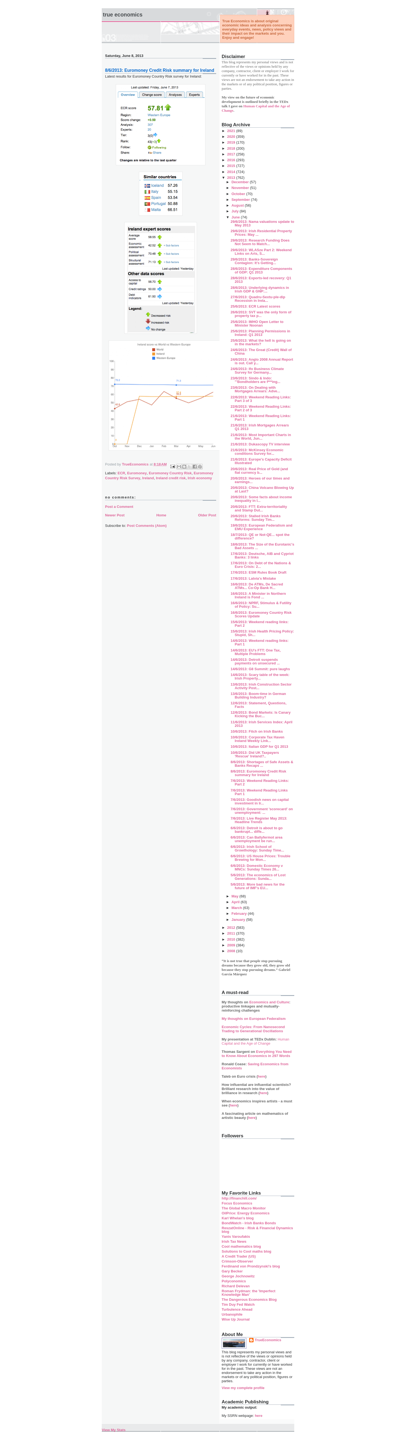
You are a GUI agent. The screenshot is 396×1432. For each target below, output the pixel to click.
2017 (231, 154)
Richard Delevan (236, 1286)
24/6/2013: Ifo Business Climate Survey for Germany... (257, 370)
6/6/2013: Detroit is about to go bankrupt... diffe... (256, 830)
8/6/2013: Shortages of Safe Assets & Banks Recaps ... (261, 764)
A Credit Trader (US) (239, 1256)
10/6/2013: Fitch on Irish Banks (256, 731)
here (261, 1076)
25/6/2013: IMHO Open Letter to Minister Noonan (256, 323)
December (241, 182)
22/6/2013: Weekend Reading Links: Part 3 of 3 (260, 399)
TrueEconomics (268, 1340)
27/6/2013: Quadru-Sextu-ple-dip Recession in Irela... (257, 299)
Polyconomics (234, 1281)
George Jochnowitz (238, 1276)
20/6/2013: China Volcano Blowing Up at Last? (262, 489)
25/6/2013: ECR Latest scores (255, 306)
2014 (231, 172)
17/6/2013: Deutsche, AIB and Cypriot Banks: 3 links (261, 555)
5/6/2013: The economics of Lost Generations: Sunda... (257, 877)
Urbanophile (232, 1314)
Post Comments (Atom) (147, 526)
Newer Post (115, 515)
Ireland (148, 478)
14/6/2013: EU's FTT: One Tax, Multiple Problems (255, 652)
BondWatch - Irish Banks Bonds (249, 1223)
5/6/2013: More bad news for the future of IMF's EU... (257, 886)
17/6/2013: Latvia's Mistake (253, 578)
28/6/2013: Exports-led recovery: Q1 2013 (260, 280)
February (240, 913)
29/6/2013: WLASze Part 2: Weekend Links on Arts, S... (261, 252)
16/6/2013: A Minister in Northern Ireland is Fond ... (258, 595)
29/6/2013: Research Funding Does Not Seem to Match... (260, 242)
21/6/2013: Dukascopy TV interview (260, 444)
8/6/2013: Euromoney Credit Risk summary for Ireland (258, 773)
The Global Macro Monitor (244, 1208)
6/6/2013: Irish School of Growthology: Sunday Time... (257, 848)
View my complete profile (243, 1388)
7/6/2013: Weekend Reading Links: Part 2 (259, 782)
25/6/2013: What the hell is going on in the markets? (260, 342)
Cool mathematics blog (241, 1246)
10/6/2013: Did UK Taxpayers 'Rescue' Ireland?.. (254, 754)
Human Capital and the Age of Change (255, 1041)
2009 (231, 945)
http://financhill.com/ (239, 1198)
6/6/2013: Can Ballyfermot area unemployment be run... (256, 839)
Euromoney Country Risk (170, 473)
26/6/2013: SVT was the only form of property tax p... (260, 314)
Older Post (207, 515)
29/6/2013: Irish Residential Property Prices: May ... (261, 233)
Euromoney (137, 473)
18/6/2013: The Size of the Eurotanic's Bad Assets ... (262, 546)
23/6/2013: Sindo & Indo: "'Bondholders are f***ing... (255, 380)
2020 (231, 137)
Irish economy (200, 478)
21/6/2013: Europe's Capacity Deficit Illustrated (261, 461)
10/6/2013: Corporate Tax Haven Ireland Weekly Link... (257, 739)
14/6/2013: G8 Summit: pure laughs (260, 669)
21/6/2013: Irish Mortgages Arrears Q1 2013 (259, 427)
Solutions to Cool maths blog (246, 1251)
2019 (231, 142)
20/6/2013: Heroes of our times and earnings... (260, 480)
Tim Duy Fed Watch (238, 1304)
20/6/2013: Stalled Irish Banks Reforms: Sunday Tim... (255, 518)
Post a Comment (119, 507)
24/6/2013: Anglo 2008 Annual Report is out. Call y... (261, 361)
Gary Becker (232, 1271)
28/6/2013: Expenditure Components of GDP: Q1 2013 (261, 270)
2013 (231, 178)
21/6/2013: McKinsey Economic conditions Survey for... (256, 452)
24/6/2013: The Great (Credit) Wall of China (261, 351)
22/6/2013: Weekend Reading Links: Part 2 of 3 (260, 408)
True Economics (122, 15)
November (241, 188)
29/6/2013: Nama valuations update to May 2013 (262, 223)
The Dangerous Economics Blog (249, 1299)
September (241, 200)
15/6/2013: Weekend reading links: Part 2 (259, 624)
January (239, 920)
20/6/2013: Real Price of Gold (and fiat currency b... (259, 471)
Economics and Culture (269, 1002)
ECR (121, 473)
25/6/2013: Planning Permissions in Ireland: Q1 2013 (260, 333)
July (236, 211)
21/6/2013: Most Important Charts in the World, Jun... (260, 436)
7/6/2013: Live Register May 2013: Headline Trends (258, 820)
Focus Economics (237, 1203)
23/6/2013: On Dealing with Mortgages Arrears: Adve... (255, 389)
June (236, 217)
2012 (231, 928)
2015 (231, 166)
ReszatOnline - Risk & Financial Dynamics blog (257, 1230)
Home (161, 515)
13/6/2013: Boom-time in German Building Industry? (258, 695)
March (237, 908)
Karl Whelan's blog (238, 1218)
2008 (231, 951)
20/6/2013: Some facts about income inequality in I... (261, 499)
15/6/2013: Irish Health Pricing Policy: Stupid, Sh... (262, 633)
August (238, 205)
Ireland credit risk (171, 478)
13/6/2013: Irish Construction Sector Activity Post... (261, 686)
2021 (231, 131)
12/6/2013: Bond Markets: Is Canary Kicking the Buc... (260, 714)
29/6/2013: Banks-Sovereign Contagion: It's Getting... (254, 261)
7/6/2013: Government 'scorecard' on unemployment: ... (261, 811)
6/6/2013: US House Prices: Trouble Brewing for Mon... (260, 858)
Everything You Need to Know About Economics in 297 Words (257, 1054)
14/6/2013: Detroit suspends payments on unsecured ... (255, 661)
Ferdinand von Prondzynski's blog (251, 1266)
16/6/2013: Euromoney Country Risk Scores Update (261, 614)
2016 (231, 160)
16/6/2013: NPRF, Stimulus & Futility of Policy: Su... (260, 605)
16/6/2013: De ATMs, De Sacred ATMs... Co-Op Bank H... (256, 586)
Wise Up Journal (236, 1319)
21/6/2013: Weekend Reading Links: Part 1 (260, 417)
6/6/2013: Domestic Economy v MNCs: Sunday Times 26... (256, 867)
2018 (231, 148)
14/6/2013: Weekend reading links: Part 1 (259, 642)
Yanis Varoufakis (236, 1236)
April (236, 902)
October (239, 194)
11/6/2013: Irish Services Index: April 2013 (261, 724)
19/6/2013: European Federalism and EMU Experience (261, 527)
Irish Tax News (234, 1241)
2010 (231, 939)
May (236, 896)
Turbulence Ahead (237, 1309)
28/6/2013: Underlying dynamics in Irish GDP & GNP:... (259, 289)
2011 (231, 933)
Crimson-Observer (237, 1261)
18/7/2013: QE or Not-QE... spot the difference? (260, 536)
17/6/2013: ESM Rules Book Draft (258, 572)
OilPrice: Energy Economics (246, 1213)
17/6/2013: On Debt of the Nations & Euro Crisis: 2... (260, 565)
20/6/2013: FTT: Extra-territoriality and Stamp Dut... (258, 508)
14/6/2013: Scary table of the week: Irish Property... (259, 676)
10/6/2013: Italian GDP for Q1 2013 (259, 746)
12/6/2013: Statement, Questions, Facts (258, 705)
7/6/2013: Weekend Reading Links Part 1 (259, 792)
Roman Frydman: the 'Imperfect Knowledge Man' (248, 1293)
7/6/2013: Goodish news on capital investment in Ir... (259, 801)
